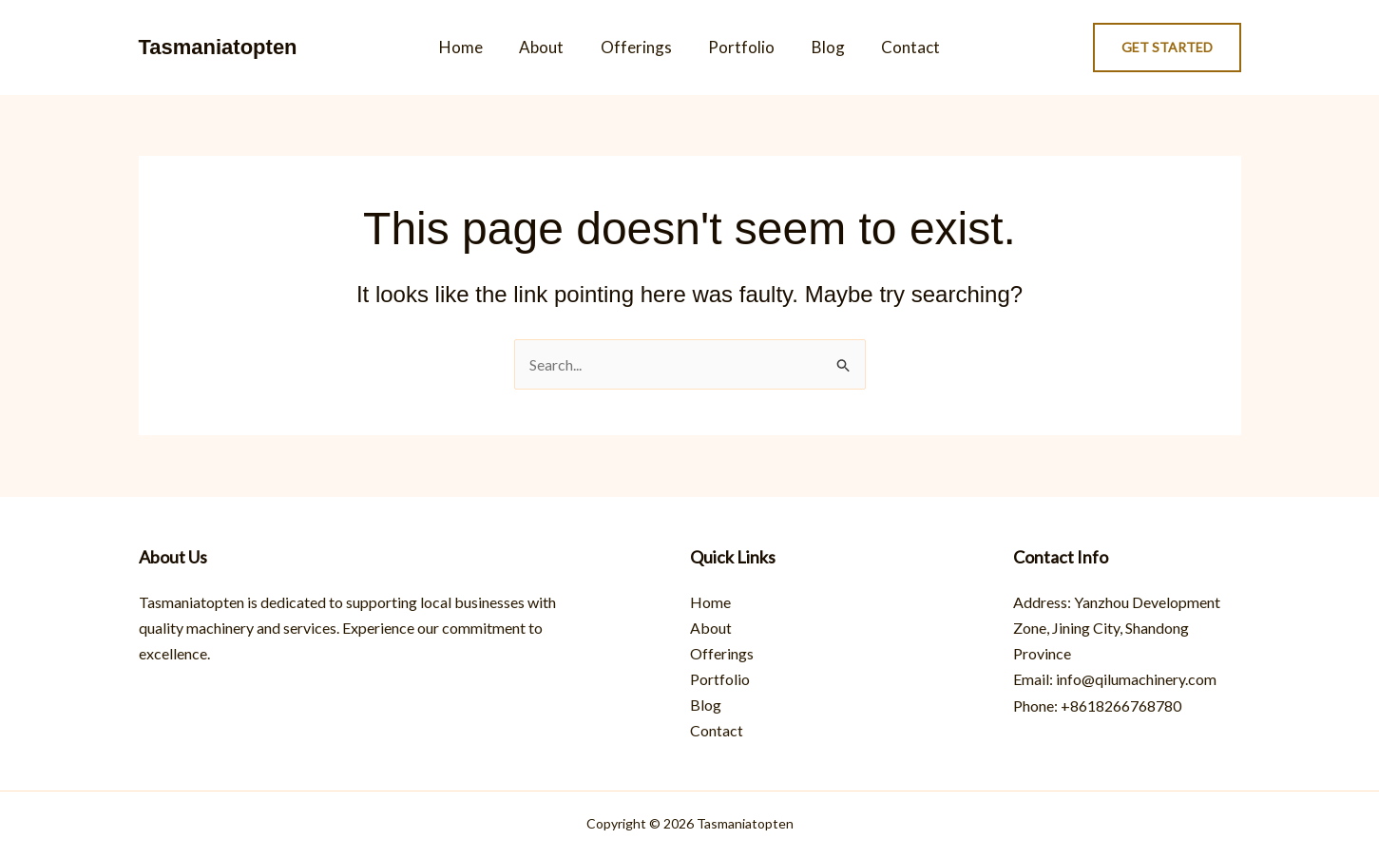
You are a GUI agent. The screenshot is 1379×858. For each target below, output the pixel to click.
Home (471, 47)
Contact (900, 47)
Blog (821, 47)
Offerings (638, 47)
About (548, 47)
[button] (1167, 47)
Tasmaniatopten (218, 47)
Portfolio (739, 47)
